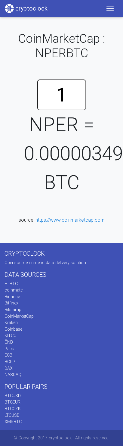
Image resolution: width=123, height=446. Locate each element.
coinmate (14, 290)
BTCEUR (12, 402)
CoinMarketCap (19, 316)
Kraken (11, 322)
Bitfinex (11, 303)
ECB (8, 355)
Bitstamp (13, 309)
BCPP (10, 361)
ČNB (9, 342)
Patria (10, 348)
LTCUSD (12, 415)
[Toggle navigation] (110, 8)
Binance (12, 296)
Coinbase (13, 329)
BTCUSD (13, 395)
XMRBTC (13, 421)
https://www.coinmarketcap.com (69, 220)
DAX (9, 368)
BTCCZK (13, 408)
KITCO (11, 335)
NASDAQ (13, 374)
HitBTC (11, 283)
